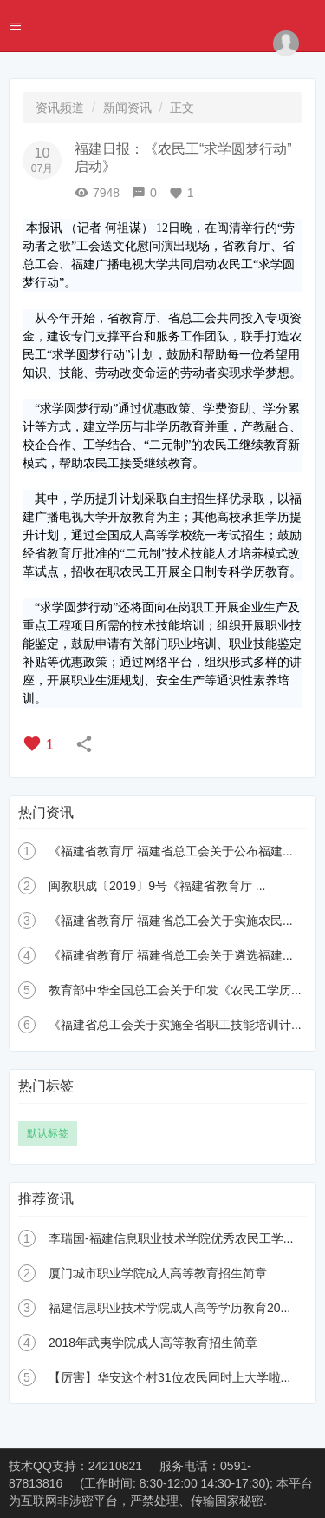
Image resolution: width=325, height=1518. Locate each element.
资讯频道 (60, 108)
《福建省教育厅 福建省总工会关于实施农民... (171, 920)
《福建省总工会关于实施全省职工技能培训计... (175, 1025)
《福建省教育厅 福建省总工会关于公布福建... (171, 851)
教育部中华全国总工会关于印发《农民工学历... (175, 990)
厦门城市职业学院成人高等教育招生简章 (158, 1273)
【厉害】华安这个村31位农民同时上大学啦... (169, 1377)
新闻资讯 (127, 108)
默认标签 (47, 1133)
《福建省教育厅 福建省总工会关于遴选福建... (171, 955)
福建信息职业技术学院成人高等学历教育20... (169, 1308)
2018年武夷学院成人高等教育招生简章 (153, 1343)
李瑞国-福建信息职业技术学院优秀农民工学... (171, 1238)
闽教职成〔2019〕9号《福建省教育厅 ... (157, 886)
